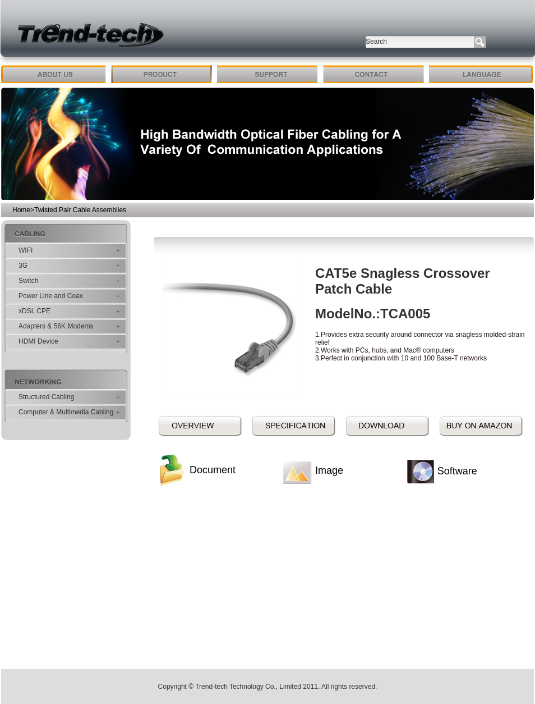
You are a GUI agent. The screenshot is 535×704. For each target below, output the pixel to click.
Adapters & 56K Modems (56, 326)
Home (21, 210)
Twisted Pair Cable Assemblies (80, 210)
